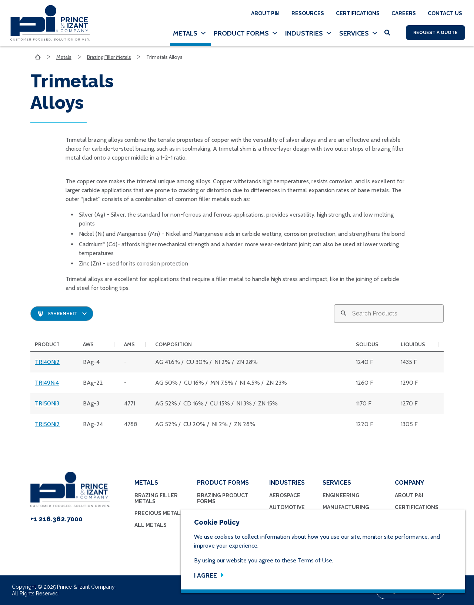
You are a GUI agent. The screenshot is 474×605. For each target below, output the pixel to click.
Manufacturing (346, 507)
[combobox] (61, 313)
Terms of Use (315, 560)
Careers (403, 13)
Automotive (287, 507)
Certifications (358, 13)
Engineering (341, 495)
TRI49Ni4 (47, 382)
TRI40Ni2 (47, 361)
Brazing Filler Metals (109, 57)
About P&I (265, 13)
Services (354, 33)
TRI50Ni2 (47, 424)
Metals (185, 33)
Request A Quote (435, 32)
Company (409, 482)
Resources (307, 13)
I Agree (205, 575)
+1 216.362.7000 (56, 519)
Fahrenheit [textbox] (62, 313)
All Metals (150, 525)
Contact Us (445, 13)
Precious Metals (159, 513)
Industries (304, 33)
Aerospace (284, 495)
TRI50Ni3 (47, 403)
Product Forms (241, 33)
